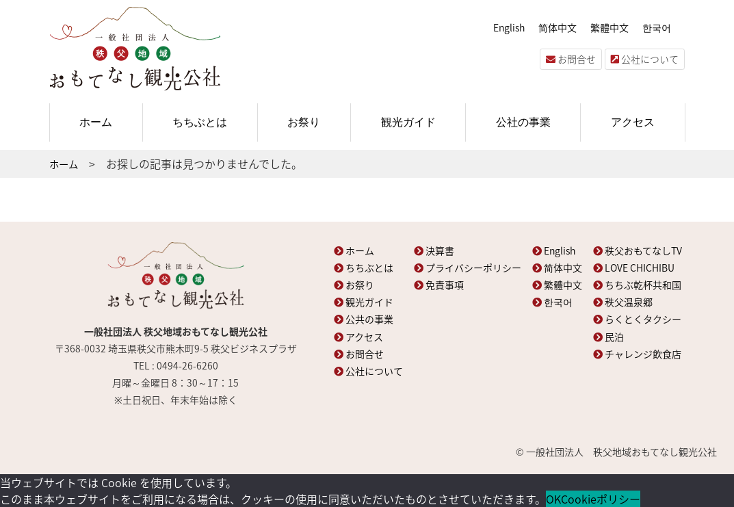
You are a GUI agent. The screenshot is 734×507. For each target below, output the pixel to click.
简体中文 (557, 27)
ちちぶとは (199, 122)
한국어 (656, 27)
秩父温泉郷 (623, 302)
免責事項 (439, 284)
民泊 (608, 336)
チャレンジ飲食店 (637, 354)
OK (553, 499)
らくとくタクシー (637, 319)
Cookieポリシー (600, 499)
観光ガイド (408, 122)
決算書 (434, 250)
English (509, 27)
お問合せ (571, 59)
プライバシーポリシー (467, 267)
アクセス (633, 122)
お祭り (303, 122)
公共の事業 (363, 319)
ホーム (95, 122)
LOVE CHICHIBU (633, 267)
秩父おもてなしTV (637, 250)
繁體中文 (609, 27)
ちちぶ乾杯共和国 (637, 284)
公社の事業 (523, 122)
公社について (645, 59)
